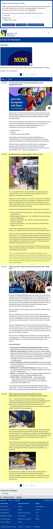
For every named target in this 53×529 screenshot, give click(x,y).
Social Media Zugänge (5, 519)
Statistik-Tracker (6, 18)
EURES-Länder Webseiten (6, 516)
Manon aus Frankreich (39, 377)
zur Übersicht (5, 493)
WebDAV (20, 506)
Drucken (10, 500)
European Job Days (4, 509)
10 (31, 74)
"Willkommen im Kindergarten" (19, 380)
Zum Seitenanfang (48, 500)
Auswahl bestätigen (8, 25)
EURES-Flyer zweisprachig (24, 512)
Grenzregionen (21, 516)
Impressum (20, 526)
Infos (10, 79)
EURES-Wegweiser (40, 506)
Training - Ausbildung (5, 522)
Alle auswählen (21, 25)
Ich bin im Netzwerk (10, 39)
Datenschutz (32, 10)
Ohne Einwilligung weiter (35, 25)
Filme (37, 512)
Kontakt (37, 519)
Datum (3, 79)
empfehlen (17, 500)
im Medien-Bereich (16, 360)
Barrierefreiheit (37, 526)
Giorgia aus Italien (16, 379)
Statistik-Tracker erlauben (10, 20)
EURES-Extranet (4, 506)
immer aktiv (7, 15)
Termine (20, 522)
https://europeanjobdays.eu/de (31, 149)
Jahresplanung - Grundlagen (24, 519)
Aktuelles (19, 497)
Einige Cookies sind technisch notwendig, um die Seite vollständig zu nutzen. (22, 13)
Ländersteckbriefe (4, 512)
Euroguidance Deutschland (17, 406)
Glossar (37, 516)
